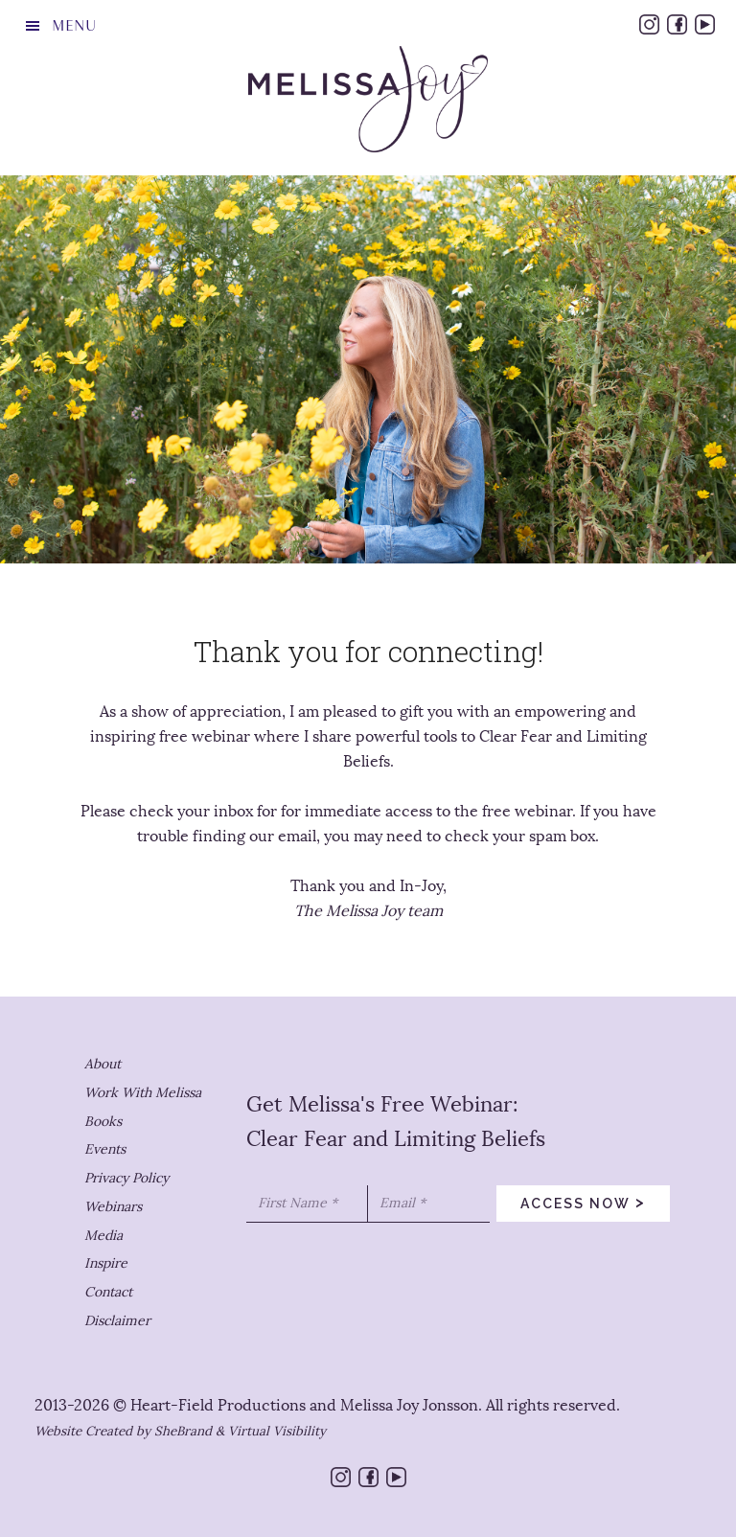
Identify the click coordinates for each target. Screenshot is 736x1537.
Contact (108, 1292)
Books (103, 1121)
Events (105, 1149)
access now (583, 1201)
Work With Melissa (142, 1093)
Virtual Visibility (277, 1431)
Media (103, 1235)
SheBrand (183, 1431)
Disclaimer (117, 1321)
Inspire (105, 1263)
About (102, 1064)
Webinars (113, 1207)
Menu (74, 25)
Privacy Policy (126, 1178)
